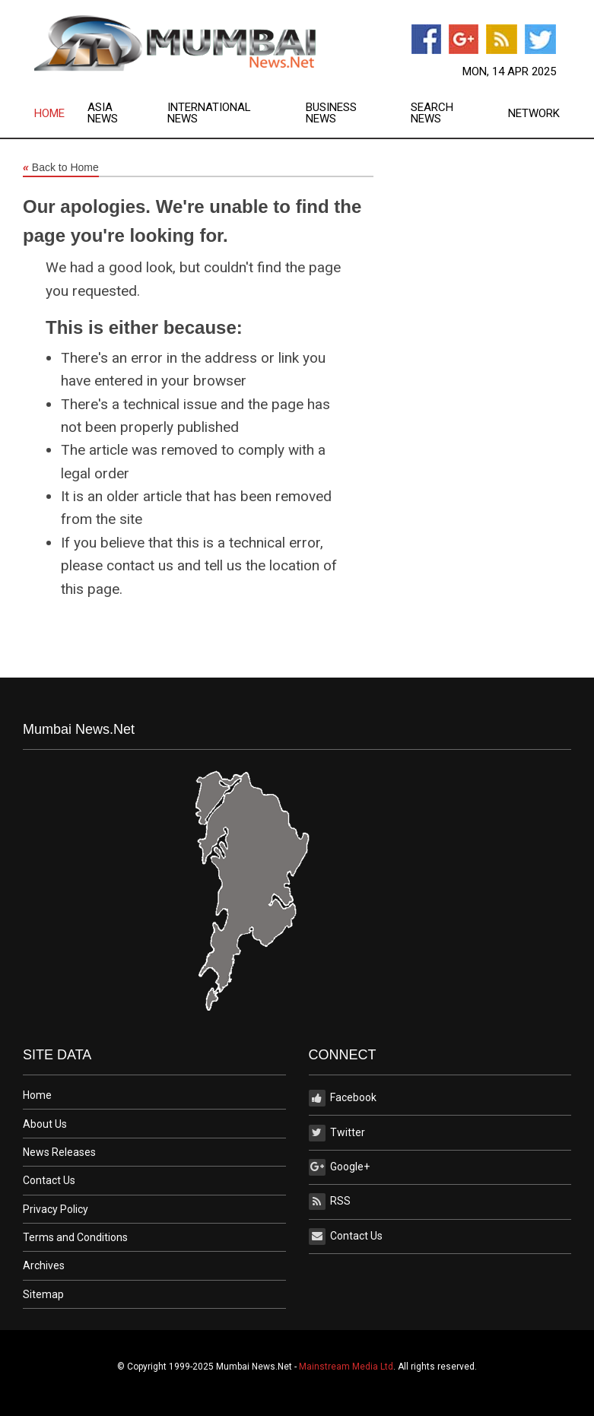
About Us (45, 1124)
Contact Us (49, 1180)
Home (49, 113)
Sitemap (43, 1294)
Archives (44, 1265)
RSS (330, 1201)
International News (209, 113)
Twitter (337, 1133)
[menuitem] (60, 113)
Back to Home (61, 168)
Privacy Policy (55, 1209)
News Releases (59, 1152)
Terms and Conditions (75, 1237)
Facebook (342, 1098)
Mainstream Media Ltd (346, 1366)
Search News (432, 113)
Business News (331, 113)
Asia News (102, 113)
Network (534, 113)
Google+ (339, 1167)
